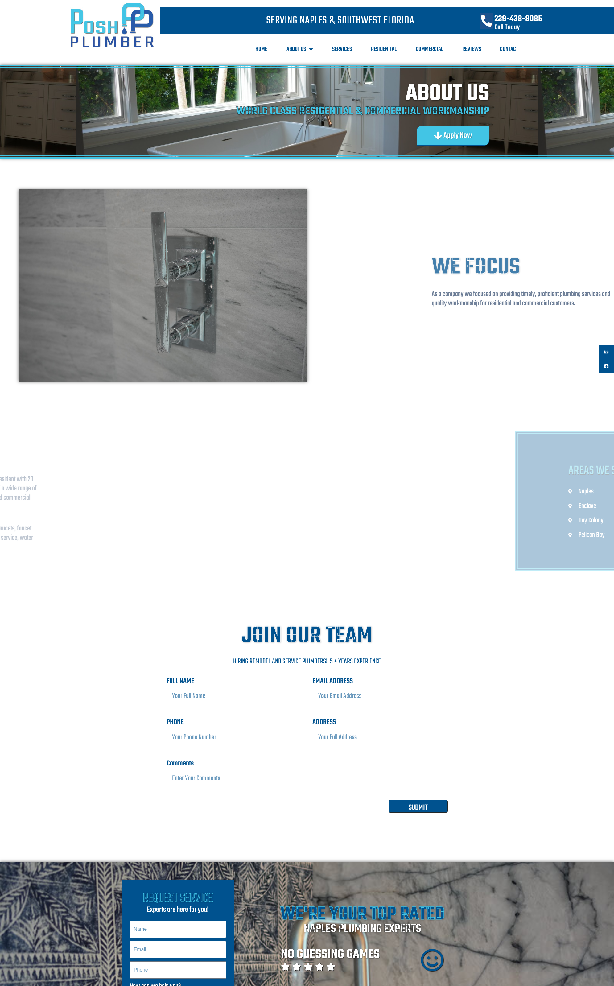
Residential (384, 49)
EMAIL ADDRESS (332, 681)
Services (342, 49)
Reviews (471, 49)
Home (261, 49)
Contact (509, 49)
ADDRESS (324, 722)
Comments (180, 763)
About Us (299, 49)
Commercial (429, 49)
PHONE (175, 722)
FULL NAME (180, 681)
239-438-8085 (518, 19)
